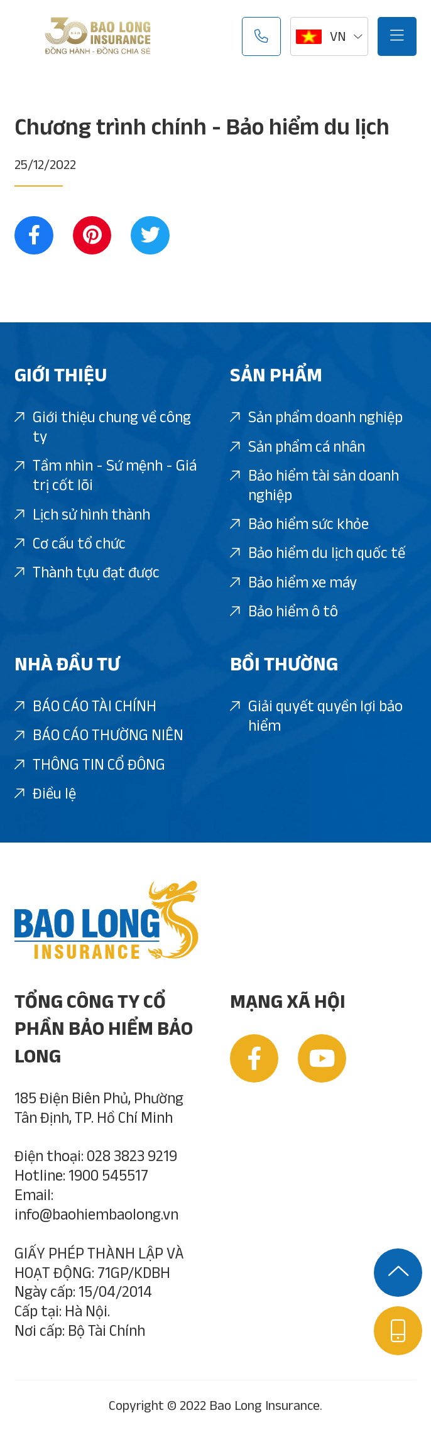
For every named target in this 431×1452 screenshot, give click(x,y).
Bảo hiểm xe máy (293, 583)
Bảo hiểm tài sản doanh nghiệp (314, 486)
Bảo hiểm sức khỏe (299, 524)
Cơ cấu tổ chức (70, 544)
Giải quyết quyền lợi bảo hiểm (316, 716)
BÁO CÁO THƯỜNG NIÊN (98, 735)
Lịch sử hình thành (82, 515)
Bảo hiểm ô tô (284, 612)
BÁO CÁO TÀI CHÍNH (85, 706)
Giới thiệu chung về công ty (102, 427)
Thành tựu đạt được (87, 573)
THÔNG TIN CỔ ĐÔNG (89, 765)
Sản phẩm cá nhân (297, 447)
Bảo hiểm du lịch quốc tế (317, 553)
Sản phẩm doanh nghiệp (316, 417)
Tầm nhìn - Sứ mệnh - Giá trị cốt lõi (105, 476)
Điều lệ (45, 794)
